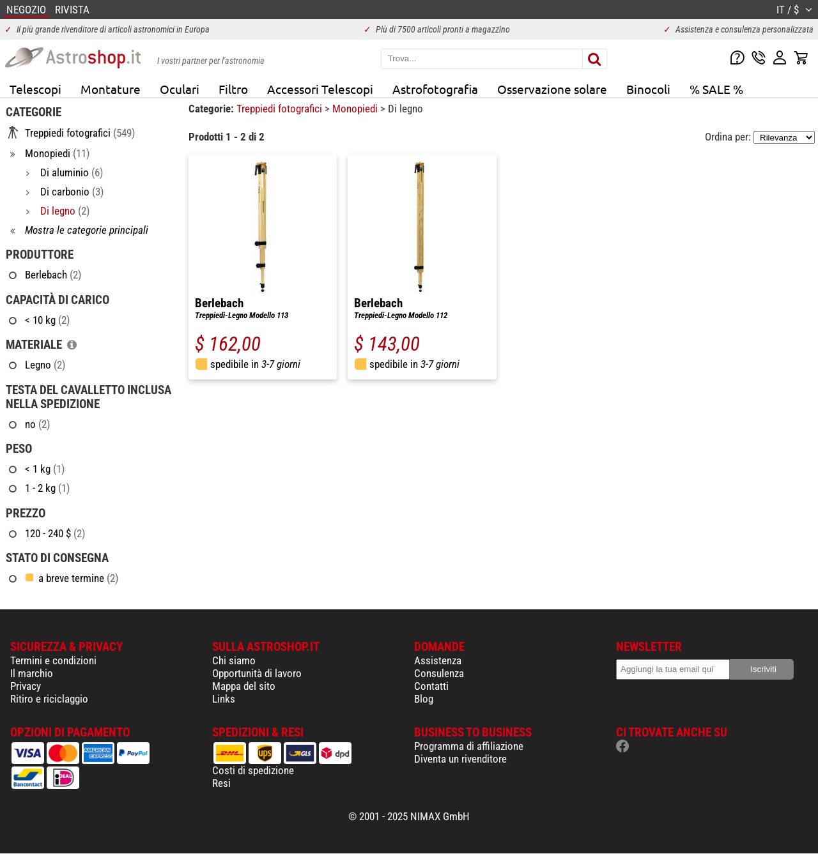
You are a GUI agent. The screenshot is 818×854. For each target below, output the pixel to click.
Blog (423, 698)
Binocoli (648, 88)
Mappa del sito (243, 686)
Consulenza (439, 673)
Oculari (179, 88)
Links (223, 698)
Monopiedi (356, 108)
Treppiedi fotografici (280, 108)
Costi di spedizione (253, 770)
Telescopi (35, 88)
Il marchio (31, 673)
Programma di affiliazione (468, 746)
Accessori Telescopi (320, 88)
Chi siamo (234, 660)
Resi (221, 783)
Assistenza (437, 660)
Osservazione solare (552, 88)
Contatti (431, 686)
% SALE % (716, 88)
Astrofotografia (435, 88)
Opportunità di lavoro (257, 673)
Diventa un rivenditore (460, 758)
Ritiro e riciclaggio (49, 698)
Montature (111, 88)
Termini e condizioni (53, 660)
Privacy (25, 686)
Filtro (233, 88)
